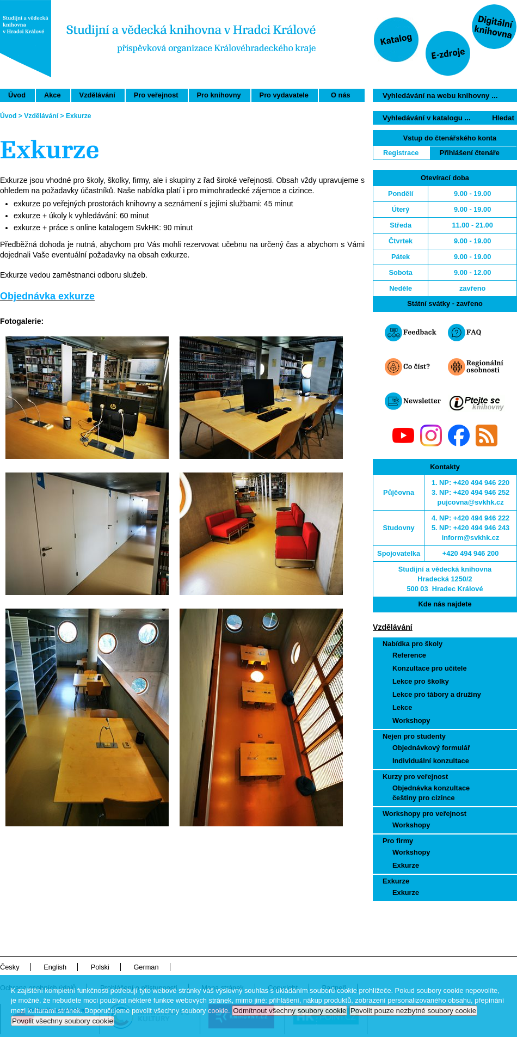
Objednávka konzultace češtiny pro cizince (431, 793)
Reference (409, 655)
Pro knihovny (219, 95)
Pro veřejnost (156, 95)
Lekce (402, 707)
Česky (10, 967)
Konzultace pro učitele (429, 668)
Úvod (17, 95)
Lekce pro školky (420, 681)
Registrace (400, 153)
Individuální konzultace (430, 761)
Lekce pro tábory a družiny (436, 694)
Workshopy (411, 720)
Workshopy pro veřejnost (424, 813)
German (145, 967)
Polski (100, 967)
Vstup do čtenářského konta (449, 138)
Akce (52, 95)
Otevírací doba (445, 178)
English (55, 967)
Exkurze (405, 865)
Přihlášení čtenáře (470, 153)
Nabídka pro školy (412, 644)
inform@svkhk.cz (471, 537)
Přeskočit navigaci (454, 4)
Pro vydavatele (284, 95)
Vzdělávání (97, 95)
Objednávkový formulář (431, 748)
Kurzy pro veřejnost (415, 776)
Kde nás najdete (444, 604)
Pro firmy (398, 841)
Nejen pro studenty (414, 736)
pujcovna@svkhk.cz (471, 502)
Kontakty (445, 467)
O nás (340, 95)
